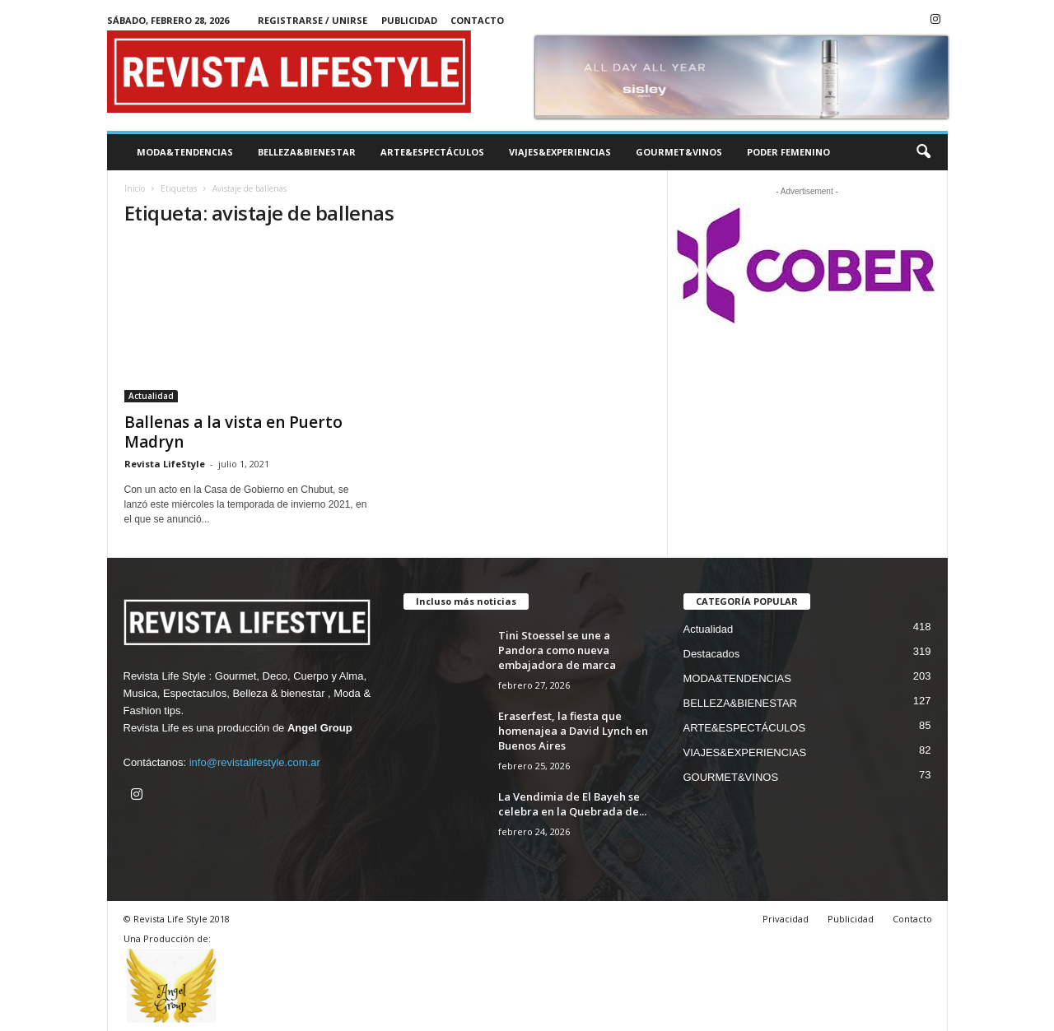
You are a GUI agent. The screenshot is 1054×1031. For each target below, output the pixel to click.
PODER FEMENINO (788, 152)
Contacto (477, 20)
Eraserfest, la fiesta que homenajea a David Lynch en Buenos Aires (573, 730)
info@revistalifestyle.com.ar (254, 762)
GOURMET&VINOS (679, 152)
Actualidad (151, 396)
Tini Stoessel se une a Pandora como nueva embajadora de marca (557, 650)
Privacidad (786, 919)
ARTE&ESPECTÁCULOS (432, 152)
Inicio (134, 188)
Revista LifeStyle (164, 463)
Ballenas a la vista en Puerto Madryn (233, 432)
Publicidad (409, 20)
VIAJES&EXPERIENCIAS (560, 152)
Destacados (711, 654)
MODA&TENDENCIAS (185, 152)
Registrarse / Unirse (312, 20)
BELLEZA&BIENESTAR (307, 152)
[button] (923, 152)
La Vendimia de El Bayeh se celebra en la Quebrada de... (572, 804)
